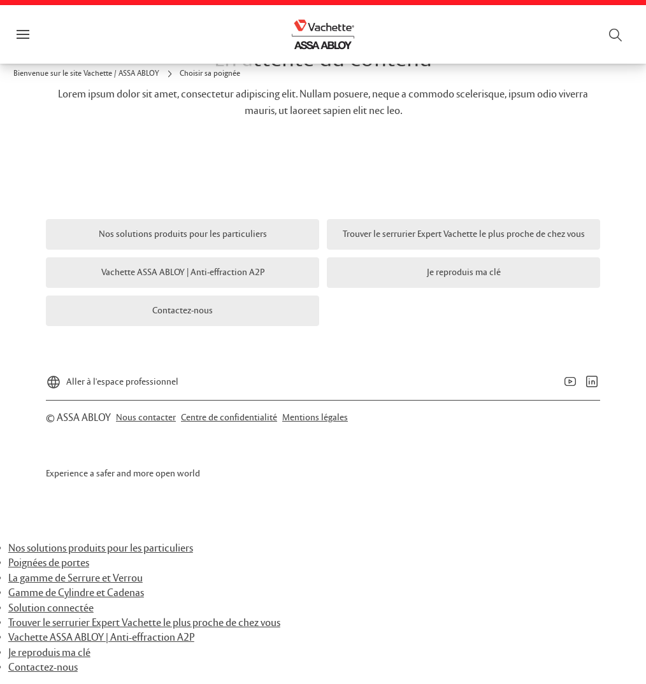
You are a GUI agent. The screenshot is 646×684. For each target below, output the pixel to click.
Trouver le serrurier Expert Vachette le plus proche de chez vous (144, 623)
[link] (94, 74)
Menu (44, 34)
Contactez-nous (43, 667)
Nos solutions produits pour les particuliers (100, 548)
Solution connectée (51, 608)
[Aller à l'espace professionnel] (112, 378)
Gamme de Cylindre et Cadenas (76, 593)
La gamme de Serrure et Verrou (75, 578)
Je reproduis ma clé (49, 653)
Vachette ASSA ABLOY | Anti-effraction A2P (101, 638)
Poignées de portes (48, 563)
